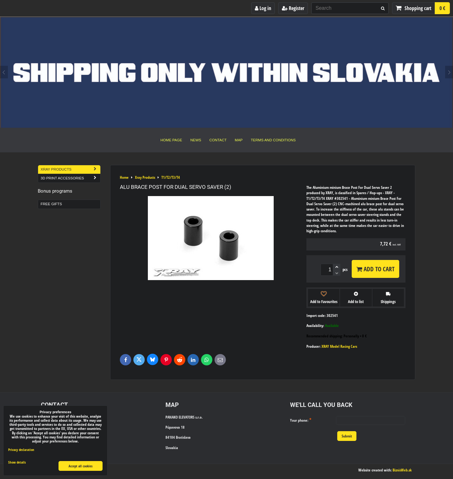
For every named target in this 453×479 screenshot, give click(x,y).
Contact (218, 140)
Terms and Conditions (273, 140)
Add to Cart (375, 269)
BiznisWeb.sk (402, 470)
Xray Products (70, 169)
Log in (263, 8)
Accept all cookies (80, 466)
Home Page (171, 140)
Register (293, 8)
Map (239, 140)
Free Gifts (51, 204)
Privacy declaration (21, 449)
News (195, 140)
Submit (347, 436)
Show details (17, 462)
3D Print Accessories (70, 178)
